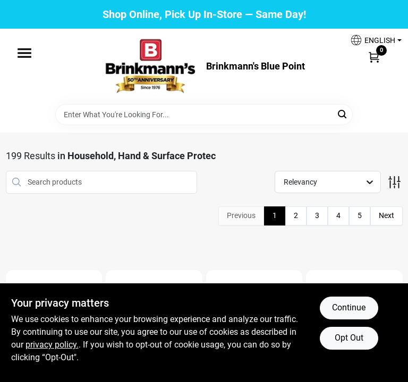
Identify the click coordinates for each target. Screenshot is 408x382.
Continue (349, 307)
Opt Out (349, 338)
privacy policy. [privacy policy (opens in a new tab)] (52, 345)
